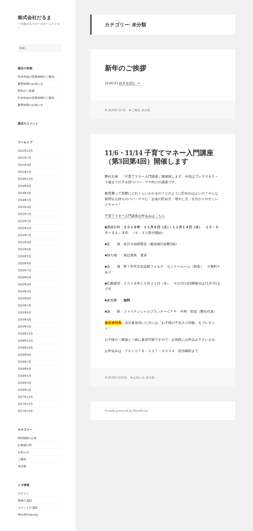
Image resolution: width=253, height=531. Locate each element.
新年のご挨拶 (26, 91)
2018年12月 (25, 333)
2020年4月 (24, 284)
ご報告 (22, 459)
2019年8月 (24, 298)
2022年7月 (24, 214)
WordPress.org (28, 514)
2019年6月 (24, 312)
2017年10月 (25, 411)
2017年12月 (25, 397)
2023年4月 (24, 207)
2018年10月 (25, 348)
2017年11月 (25, 404)
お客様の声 (25, 445)
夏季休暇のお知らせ (30, 84)
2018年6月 (24, 369)
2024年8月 (24, 186)
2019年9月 (24, 291)
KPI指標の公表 (27, 438)
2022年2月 (24, 228)
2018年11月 (25, 341)
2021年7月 (24, 235)
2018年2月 (24, 390)
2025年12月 (25, 151)
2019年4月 (24, 319)
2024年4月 (24, 193)
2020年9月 (24, 256)
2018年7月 (24, 362)
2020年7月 (24, 270)
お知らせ (23, 452)
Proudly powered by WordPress (126, 411)
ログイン (23, 493)
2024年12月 (25, 179)
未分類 (22, 466)
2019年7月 (24, 305)
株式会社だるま (34, 17)
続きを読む (130, 83)
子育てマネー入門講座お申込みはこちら (135, 215)
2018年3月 (24, 383)
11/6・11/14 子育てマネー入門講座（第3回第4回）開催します (159, 157)
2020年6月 (24, 277)
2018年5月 (24, 376)
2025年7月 (24, 158)
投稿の (25, 500)
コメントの (27, 508)
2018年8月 (24, 355)
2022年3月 (24, 221)
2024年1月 (24, 200)
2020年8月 (24, 263)
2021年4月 (24, 242)
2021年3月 (24, 249)
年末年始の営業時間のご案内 (36, 77)
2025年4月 (24, 165)
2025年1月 (24, 172)
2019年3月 (24, 326)
